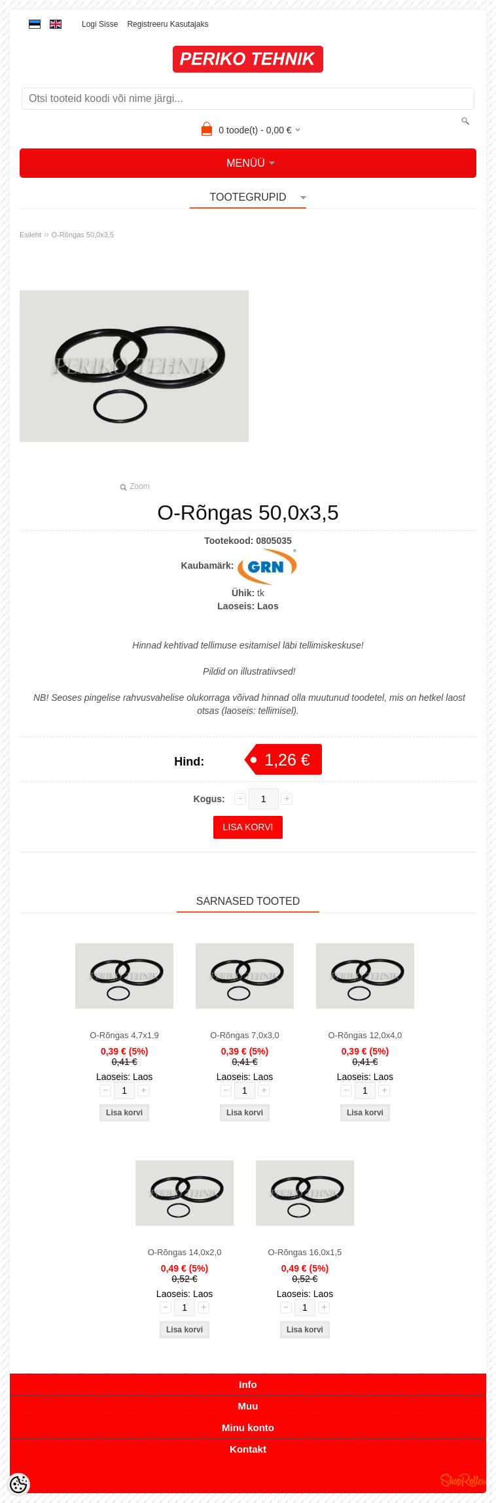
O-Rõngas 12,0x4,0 (365, 1035)
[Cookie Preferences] (18, 1484)
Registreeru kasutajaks (167, 24)
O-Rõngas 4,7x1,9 (124, 1035)
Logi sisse (100, 24)
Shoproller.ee (463, 1480)
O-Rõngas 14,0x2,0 (185, 1252)
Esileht (30, 235)
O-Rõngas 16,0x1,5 (305, 1252)
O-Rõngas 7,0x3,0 (244, 1035)
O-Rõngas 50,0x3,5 (83, 235)
